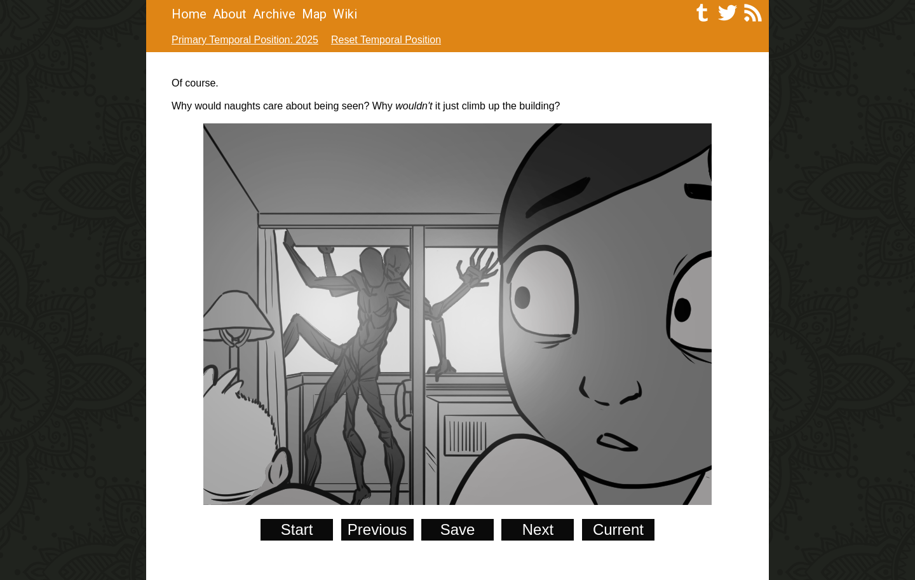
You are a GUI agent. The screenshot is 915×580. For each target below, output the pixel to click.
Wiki (345, 14)
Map (314, 14)
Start (297, 529)
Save (457, 529)
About (230, 14)
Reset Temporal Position (386, 39)
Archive (274, 14)
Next (537, 529)
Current (618, 529)
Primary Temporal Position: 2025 (245, 39)
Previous (377, 529)
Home (189, 14)
